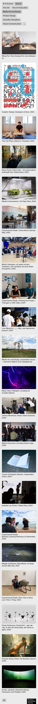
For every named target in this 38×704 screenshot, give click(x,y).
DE (4, 700)
